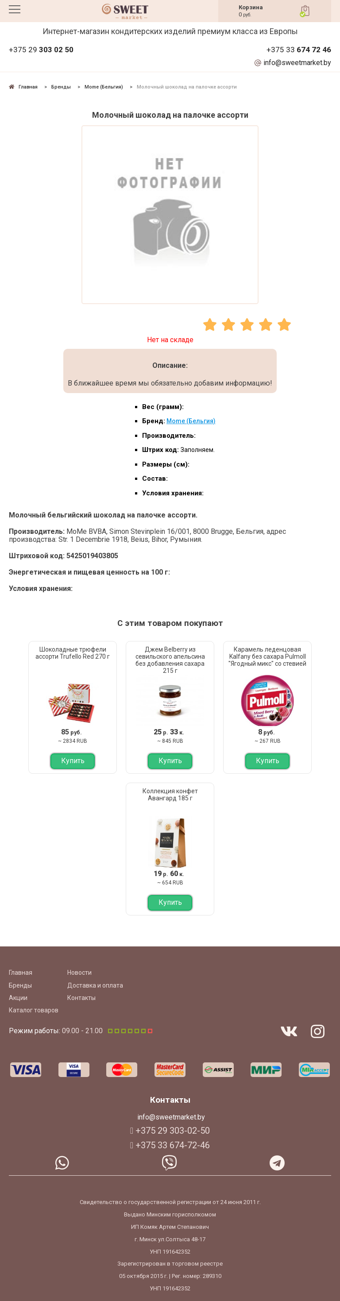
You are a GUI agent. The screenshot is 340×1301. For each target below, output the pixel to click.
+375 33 (299, 50)
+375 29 (41, 50)
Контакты (81, 997)
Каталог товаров (33, 1010)
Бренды (20, 985)
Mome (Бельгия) (191, 421)
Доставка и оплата (95, 985)
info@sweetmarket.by (297, 63)
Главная (20, 972)
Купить (73, 761)
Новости (79, 972)
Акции (18, 997)
